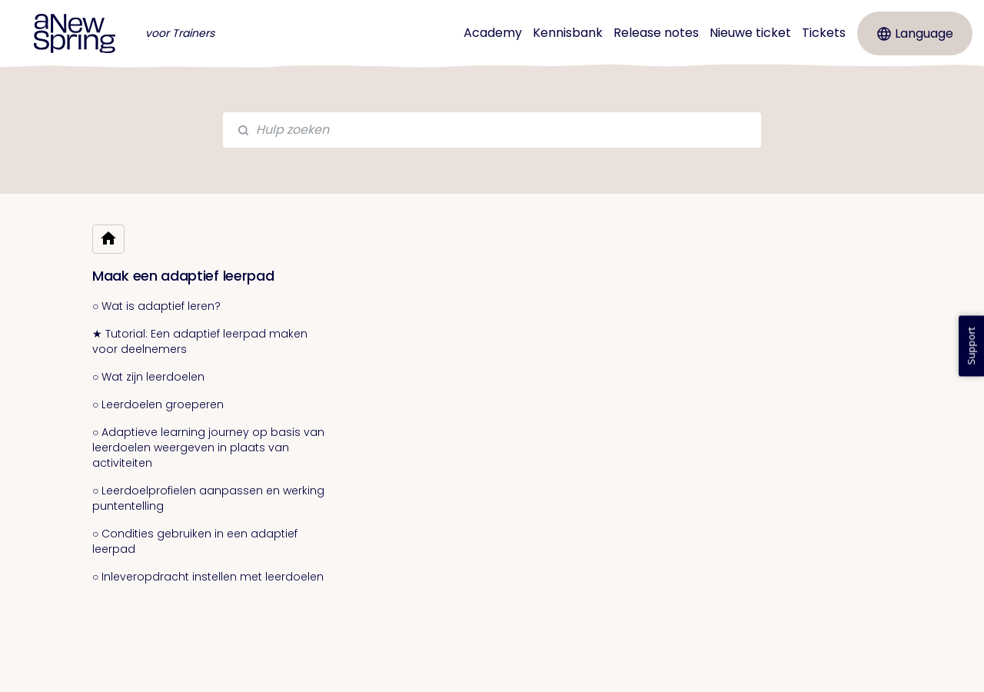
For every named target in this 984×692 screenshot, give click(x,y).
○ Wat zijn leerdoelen (148, 376)
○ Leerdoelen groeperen (158, 404)
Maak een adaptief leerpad (183, 275)
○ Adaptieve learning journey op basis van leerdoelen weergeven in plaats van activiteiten (208, 447)
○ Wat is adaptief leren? (156, 306)
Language (915, 33)
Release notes (656, 33)
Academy (493, 33)
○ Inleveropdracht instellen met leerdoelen (208, 576)
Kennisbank (568, 33)
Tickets (824, 33)
